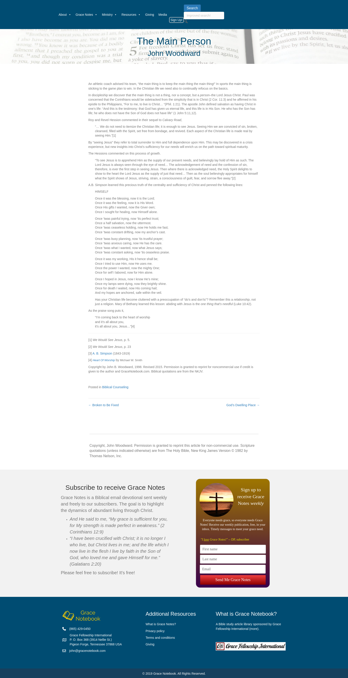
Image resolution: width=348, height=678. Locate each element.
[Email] (233, 569)
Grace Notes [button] (87, 14)
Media (162, 14)
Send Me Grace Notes (232, 579)
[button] (186, 21)
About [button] (65, 14)
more (253, 629)
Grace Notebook (164, 673)
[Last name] (233, 559)
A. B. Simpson (102, 353)
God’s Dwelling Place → (243, 405)
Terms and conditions (160, 637)
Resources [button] (131, 14)
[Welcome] (54, 14)
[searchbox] (204, 15)
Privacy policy (155, 631)
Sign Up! (176, 20)
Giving (149, 14)
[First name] (233, 549)
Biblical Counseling (115, 387)
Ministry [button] (109, 14)
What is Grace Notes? (161, 624)
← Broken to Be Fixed (103, 405)
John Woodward (174, 53)
